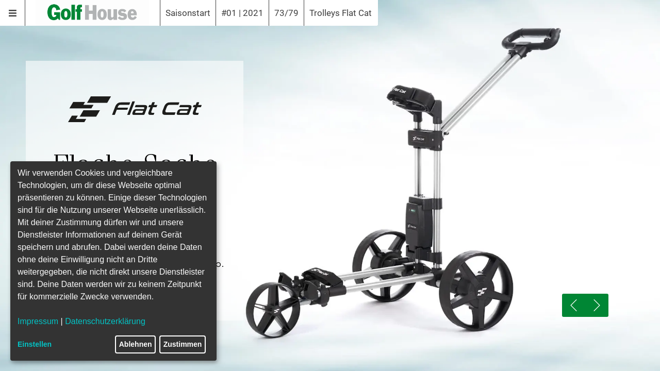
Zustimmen (182, 344)
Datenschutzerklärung (105, 321)
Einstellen (35, 344)
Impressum (38, 321)
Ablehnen (135, 344)
